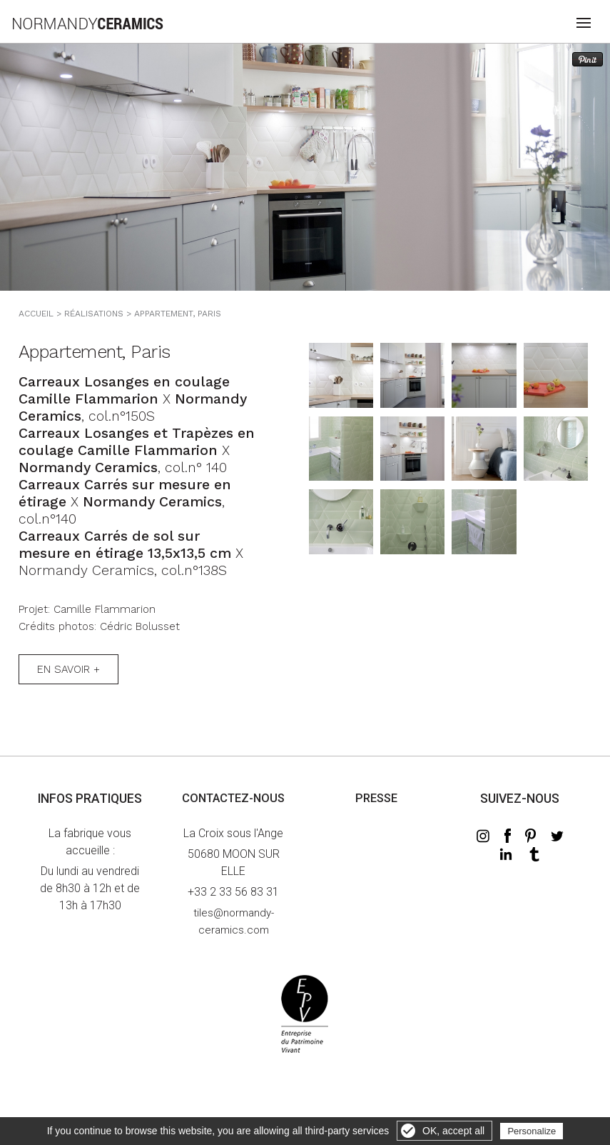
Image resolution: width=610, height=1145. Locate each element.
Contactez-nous (233, 798)
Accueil (36, 314)
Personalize (531, 1131)
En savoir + (68, 669)
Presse (376, 798)
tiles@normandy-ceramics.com (233, 921)
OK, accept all (453, 1130)
